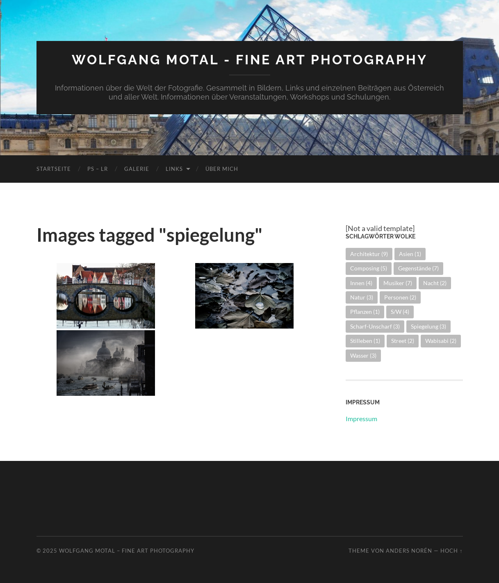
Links (174, 169)
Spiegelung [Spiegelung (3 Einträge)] (428, 326)
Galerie (136, 169)
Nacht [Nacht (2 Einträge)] (435, 282)
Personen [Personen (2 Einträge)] (400, 297)
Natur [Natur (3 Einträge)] (361, 297)
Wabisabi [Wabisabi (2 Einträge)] (440, 340)
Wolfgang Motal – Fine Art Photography (126, 550)
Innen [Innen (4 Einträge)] (361, 282)
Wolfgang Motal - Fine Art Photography (250, 59)
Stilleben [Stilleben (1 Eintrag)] (365, 340)
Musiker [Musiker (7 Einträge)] (397, 282)
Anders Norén (409, 550)
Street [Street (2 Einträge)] (402, 340)
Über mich (221, 169)
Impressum (361, 418)
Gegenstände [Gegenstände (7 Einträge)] (418, 268)
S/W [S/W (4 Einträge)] (400, 311)
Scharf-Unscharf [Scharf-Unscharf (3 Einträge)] (375, 326)
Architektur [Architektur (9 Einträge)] (369, 253)
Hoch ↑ (451, 550)
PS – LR (97, 169)
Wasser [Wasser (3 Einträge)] (363, 355)
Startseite (53, 169)
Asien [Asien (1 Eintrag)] (410, 253)
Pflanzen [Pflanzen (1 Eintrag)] (365, 311)
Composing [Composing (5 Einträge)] (368, 268)
